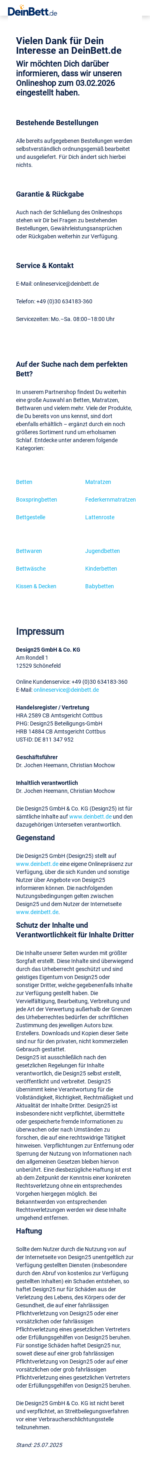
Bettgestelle (30, 517)
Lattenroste (99, 517)
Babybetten (99, 586)
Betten (24, 482)
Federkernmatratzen (110, 499)
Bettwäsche (31, 568)
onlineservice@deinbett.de (66, 689)
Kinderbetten (101, 568)
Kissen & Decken (36, 586)
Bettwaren (29, 551)
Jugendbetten (102, 551)
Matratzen (98, 482)
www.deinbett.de (90, 816)
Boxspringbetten (36, 499)
